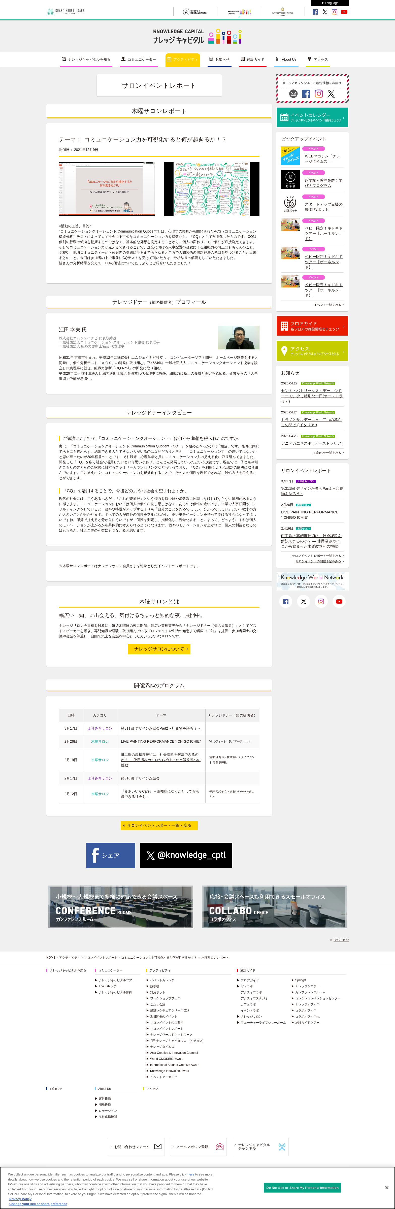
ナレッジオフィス (305, 1004)
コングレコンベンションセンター (316, 998)
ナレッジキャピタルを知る (89, 59)
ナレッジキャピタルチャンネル (254, 1146)
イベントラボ (250, 1010)
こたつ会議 (155, 1004)
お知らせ (222, 59)
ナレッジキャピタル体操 (113, 992)
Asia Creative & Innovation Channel (172, 1053)
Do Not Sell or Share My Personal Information (302, 1187)
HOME (50, 957)
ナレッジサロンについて (159, 648)
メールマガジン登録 (192, 1147)
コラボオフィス (303, 1010)
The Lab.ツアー (107, 986)
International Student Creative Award (172, 1065)
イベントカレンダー (161, 980)
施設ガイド (256, 59)
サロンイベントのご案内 (164, 1022)
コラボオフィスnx (305, 1016)
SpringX (298, 980)
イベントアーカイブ (161, 1077)
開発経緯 (103, 1104)
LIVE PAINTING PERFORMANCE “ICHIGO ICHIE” (161, 741)
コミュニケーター (142, 59)
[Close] (386, 1187)
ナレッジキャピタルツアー (115, 980)
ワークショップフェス (163, 998)
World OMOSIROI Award (164, 1059)
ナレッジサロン (249, 1016)
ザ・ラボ (245, 986)
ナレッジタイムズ (160, 1047)
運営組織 (103, 1098)
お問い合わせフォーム (132, 1147)
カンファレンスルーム (308, 992)
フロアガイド (248, 980)
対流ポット (155, 992)
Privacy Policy (20, 1199)
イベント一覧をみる (327, 304)
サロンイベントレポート (100, 957)
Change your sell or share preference (38, 1204)
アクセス (321, 59)
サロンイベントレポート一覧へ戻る (159, 825)
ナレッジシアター (305, 986)
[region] (197, 1188)
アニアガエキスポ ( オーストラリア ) (312, 443)
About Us (289, 59)
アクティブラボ (251, 992)
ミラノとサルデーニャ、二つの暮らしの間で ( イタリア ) (311, 422)
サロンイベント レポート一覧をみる (316, 555)
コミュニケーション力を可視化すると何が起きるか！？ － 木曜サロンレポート (175, 957)
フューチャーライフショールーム (261, 1022)
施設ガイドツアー (305, 1022)
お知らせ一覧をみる (327, 452)
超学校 (152, 986)
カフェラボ (248, 1004)
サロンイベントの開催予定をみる (318, 561)
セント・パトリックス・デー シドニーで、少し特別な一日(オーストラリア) (312, 395)
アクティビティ (185, 59)
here (190, 1174)
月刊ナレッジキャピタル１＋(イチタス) (175, 1040)
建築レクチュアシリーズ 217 (167, 1010)
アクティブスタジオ (254, 998)
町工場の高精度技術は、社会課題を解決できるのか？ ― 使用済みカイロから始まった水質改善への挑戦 (161, 760)
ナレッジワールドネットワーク (169, 1034)
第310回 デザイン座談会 (140, 778)
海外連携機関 (106, 1117)
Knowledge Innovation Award (167, 1071)
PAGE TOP (341, 940)
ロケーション (106, 1111)
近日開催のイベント (161, 1016)
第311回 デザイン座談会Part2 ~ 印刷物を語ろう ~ (160, 728)
